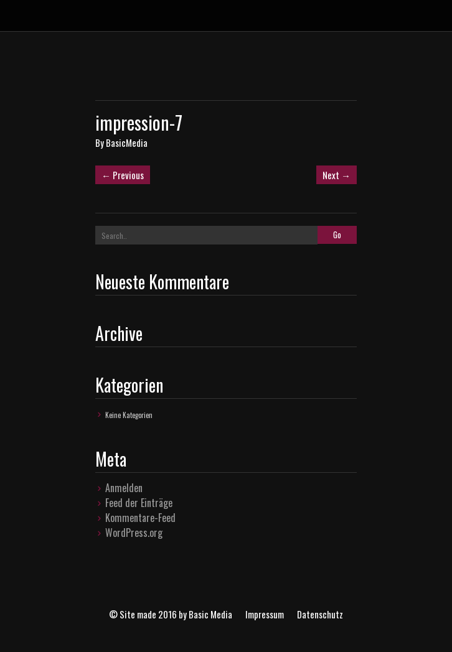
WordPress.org (133, 532)
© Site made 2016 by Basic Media (170, 614)
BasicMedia (127, 142)
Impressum (264, 614)
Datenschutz (320, 614)
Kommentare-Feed (140, 517)
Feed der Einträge (138, 502)
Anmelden (124, 487)
